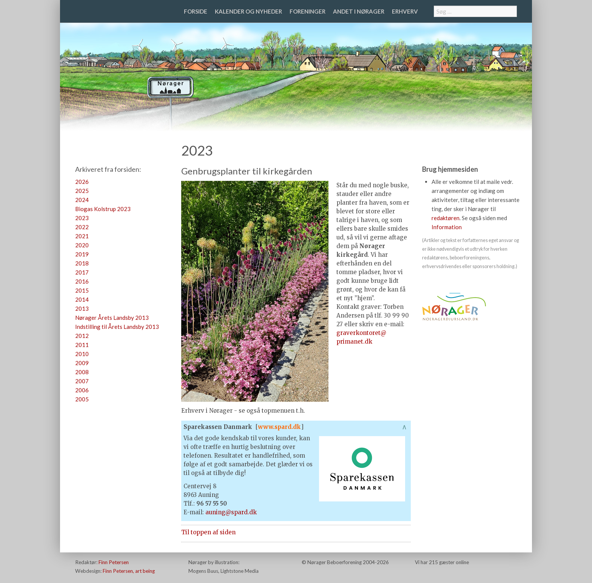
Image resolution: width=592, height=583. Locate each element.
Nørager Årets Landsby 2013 (112, 317)
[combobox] (475, 11)
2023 (82, 217)
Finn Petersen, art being (129, 571)
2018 (82, 263)
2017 (82, 272)
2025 (82, 190)
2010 (82, 353)
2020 (82, 245)
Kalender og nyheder (248, 11)
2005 (82, 399)
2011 (82, 344)
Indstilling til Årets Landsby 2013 (117, 326)
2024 (82, 199)
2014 (82, 299)
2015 (82, 290)
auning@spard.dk (231, 512)
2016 (82, 281)
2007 (82, 381)
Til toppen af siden (208, 532)
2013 (82, 308)
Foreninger (307, 11)
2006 (82, 390)
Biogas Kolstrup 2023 (103, 208)
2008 (82, 372)
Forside (195, 11)
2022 (82, 227)
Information (447, 227)
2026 (82, 181)
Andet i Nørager (358, 11)
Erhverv (405, 11)
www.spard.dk (279, 426)
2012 (82, 335)
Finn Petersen (114, 562)
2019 (82, 254)
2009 (82, 362)
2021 (82, 236)
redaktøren (445, 217)
